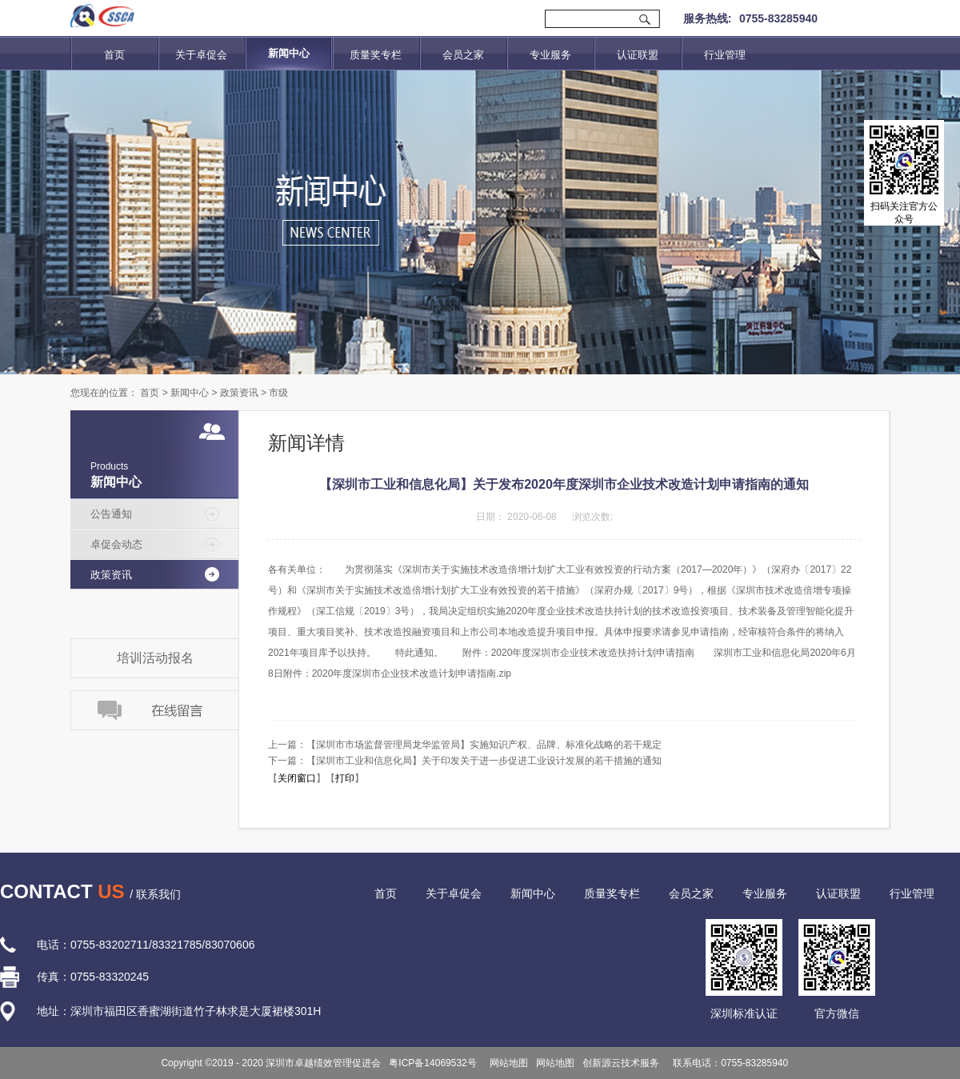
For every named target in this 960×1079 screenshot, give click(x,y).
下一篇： (465, 760)
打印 (344, 778)
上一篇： (465, 744)
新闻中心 (189, 392)
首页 (114, 55)
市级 (278, 392)
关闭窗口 (297, 778)
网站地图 (507, 1063)
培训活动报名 (155, 658)
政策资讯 (239, 392)
